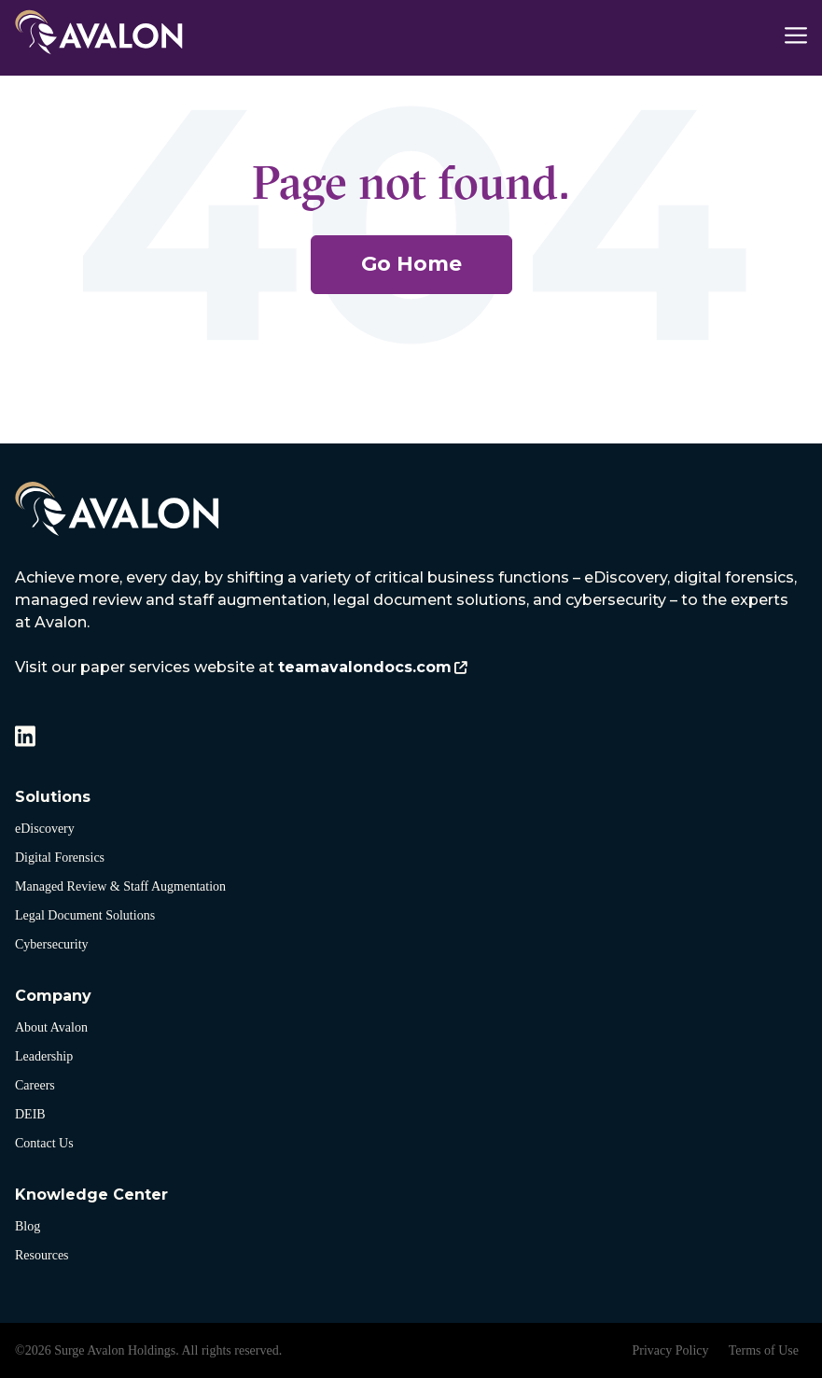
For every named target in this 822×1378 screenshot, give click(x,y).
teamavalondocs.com (365, 667)
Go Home (411, 263)
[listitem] (411, 623)
